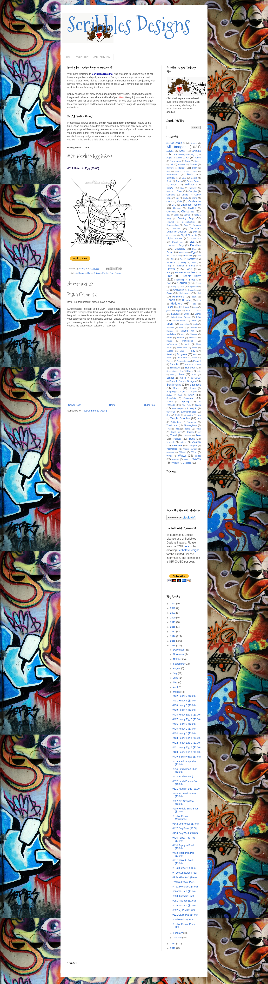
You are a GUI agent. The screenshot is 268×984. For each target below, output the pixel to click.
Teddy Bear (176, 422)
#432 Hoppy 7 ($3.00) (184, 696)
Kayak (178, 310)
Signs (183, 391)
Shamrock (195, 384)
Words (196, 459)
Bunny (169, 188)
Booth (169, 181)
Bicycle (186, 171)
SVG (177, 415)
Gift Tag (172, 287)
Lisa (198, 317)
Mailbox (170, 327)
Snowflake (171, 398)
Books (194, 178)
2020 (173, 617)
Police (194, 358)
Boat (184, 178)
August (177, 668)
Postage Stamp (183, 361)
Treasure (187, 435)
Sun (168, 415)
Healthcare (178, 296)
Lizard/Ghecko (179, 321)
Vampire (193, 445)
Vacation (196, 442)
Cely (174, 205)
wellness (170, 452)
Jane (195, 307)
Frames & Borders (185, 272)
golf (168, 290)
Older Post (149, 405)
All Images (81, 273)
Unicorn (183, 442)
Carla (185, 198)
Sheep (176, 388)
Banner (193, 164)
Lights (198, 314)
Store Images (177, 408)
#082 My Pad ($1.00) (183, 910)
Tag (199, 415)
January (177, 937)
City (168, 215)
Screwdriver (196, 378)
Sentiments (173, 384)
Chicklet (97, 273)
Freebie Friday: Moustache (180, 817)
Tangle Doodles (180, 418)
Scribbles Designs (128, 25)
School (170, 377)
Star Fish (186, 405)
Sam (172, 374)
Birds (89, 273)
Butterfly (193, 188)
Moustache (187, 341)
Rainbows (175, 368)
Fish (193, 262)
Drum (194, 249)
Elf (167, 255)
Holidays (176, 303)
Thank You (171, 425)
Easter (105, 273)
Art (187, 157)
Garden (182, 283)
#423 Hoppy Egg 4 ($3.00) (186, 738)
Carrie (194, 198)
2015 (173, 641)
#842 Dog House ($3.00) (185, 823)
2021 (173, 612)
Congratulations (188, 222)
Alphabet (170, 151)
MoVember (171, 344)
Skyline (194, 392)
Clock (176, 215)
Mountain (193, 338)
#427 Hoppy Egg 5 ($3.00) (186, 719)
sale (199, 371)
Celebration (194, 201)
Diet (195, 232)
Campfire (193, 191)
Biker (195, 171)
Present (197, 361)
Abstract (194, 143)
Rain (199, 364)
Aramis (179, 158)
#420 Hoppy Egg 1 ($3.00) (186, 752)
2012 (173, 948)
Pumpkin (174, 364)
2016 (173, 636)
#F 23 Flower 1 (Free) (184, 868)
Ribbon (189, 371)
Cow (186, 225)
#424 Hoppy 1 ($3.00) (184, 733)
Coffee (187, 215)
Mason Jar (187, 330)
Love (169, 323)
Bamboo (181, 164)
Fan (181, 259)
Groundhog (193, 290)
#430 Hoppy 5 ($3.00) (184, 705)
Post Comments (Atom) (94, 410)
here (186, 546)
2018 (173, 626)
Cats (179, 201)
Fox (168, 272)
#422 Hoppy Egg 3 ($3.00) (186, 742)
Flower (118, 273)
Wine (193, 452)
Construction (172, 225)
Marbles (194, 327)
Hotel (194, 304)
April (175, 687)
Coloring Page (186, 218)
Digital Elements (189, 235)
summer (170, 411)
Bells (177, 171)
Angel (182, 151)
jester (168, 310)
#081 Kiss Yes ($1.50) (184, 900)
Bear (194, 168)
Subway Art (191, 408)
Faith (198, 256)
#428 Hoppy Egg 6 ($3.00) (186, 714)
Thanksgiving (190, 425)
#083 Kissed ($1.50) (183, 896)
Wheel (182, 452)
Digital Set (195, 238)
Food (189, 269)
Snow (191, 394)
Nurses (169, 351)
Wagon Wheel (190, 449)
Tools (187, 429)
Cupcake (176, 228)
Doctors (170, 245)
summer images (188, 412)
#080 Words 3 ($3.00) (184, 891)
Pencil (169, 354)
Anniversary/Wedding (184, 154)
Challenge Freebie (191, 204)
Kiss (199, 310)
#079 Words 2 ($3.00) (184, 905)
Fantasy (191, 259)
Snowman (188, 398)
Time (168, 429)
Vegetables (171, 449)
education (183, 252)
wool (186, 459)
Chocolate (171, 212)
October (177, 659)
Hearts (170, 300)
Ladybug (175, 314)
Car (177, 198)
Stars (198, 405)
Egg (111, 273)
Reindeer (190, 367)
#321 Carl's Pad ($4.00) (185, 914)
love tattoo (184, 324)
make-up (182, 327)
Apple (169, 158)
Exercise (188, 255)
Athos (198, 158)
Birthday (170, 177)
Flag (168, 266)
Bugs (174, 184)
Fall (172, 259)
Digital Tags (178, 242)
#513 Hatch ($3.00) (182, 776)
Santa (181, 374)
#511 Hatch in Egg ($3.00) (186, 788)
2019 (173, 622)
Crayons (197, 225)
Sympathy (188, 415)
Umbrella (170, 442)
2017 (173, 631)
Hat (199, 293)
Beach (181, 167)
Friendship (179, 280)
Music (187, 344)
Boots (179, 181)
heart (194, 297)
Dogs (182, 245)
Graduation (178, 290)
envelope (177, 256)
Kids (188, 310)
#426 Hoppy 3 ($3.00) (184, 724)
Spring (185, 401)
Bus (182, 188)
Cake (180, 191)
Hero (199, 300)
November (179, 654)
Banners (170, 168)
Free (169, 276)
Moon (169, 337)
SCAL (194, 374)
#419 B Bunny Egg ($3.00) (186, 756)
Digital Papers (174, 238)
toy (199, 432)
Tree (198, 435)
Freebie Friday (191, 276)
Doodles (195, 245)
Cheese (176, 208)
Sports (169, 402)
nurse (194, 348)
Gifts (182, 286)
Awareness (175, 161)
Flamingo (180, 266)
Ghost (198, 283)
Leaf (186, 313)
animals (196, 151)
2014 (173, 645)
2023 (173, 603)
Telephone (191, 422)
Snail (180, 395)
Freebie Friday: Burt (183, 919)
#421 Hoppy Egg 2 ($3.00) (186, 747)
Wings (169, 456)
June (176, 677)
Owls (182, 351)
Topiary (190, 432)
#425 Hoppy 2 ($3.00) (184, 728)
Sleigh (169, 395)
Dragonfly (180, 248)
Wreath (175, 463)
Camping (170, 195)
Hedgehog (187, 300)
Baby (187, 161)
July (175, 673)
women (175, 459)
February (178, 933)
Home (67, 57)
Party (192, 350)
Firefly (183, 262)
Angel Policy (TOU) (102, 57)
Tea (199, 419)
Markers (169, 331)
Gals (168, 283)
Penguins (182, 354)
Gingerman (193, 287)
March (176, 691)
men (183, 334)
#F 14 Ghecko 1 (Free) (184, 877)
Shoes (193, 388)
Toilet (177, 429)
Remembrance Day (174, 371)
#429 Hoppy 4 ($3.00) (184, 709)
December (179, 649)
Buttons (169, 191)
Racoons (189, 364)
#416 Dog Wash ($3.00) (185, 833)
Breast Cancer (194, 181)
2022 (173, 608)
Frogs (192, 279)
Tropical (176, 438)
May (175, 682)
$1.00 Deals (174, 143)
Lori (194, 320)
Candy (185, 195)
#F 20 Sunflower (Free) (184, 872)
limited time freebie (181, 317)
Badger (198, 161)
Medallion (171, 334)
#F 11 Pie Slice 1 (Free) (185, 886)
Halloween (184, 293)
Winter (182, 455)
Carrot (169, 201)
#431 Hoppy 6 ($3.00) (184, 700)
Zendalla (187, 463)
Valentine (177, 445)
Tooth (198, 429)
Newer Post (74, 405)
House (169, 307)
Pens (195, 354)
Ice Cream (184, 307)
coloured (170, 222)
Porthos (169, 361)
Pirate (169, 357)
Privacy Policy (82, 57)
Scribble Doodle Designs (182, 381)
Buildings (190, 184)
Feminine (170, 262)
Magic (195, 324)
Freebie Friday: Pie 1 (183, 882)
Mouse (169, 341)
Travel (173, 435)
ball (171, 164)
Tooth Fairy (176, 432)
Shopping (171, 391)
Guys (169, 293)
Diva (192, 241)
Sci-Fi (183, 378)
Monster (193, 334)
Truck (192, 438)
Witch (198, 455)
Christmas (187, 211)
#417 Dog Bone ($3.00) (184, 828)
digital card (171, 235)
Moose (180, 337)
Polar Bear (182, 357)
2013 (173, 943)
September (179, 663)
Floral (192, 265)
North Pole (182, 348)
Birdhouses (171, 174)
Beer (168, 171)
